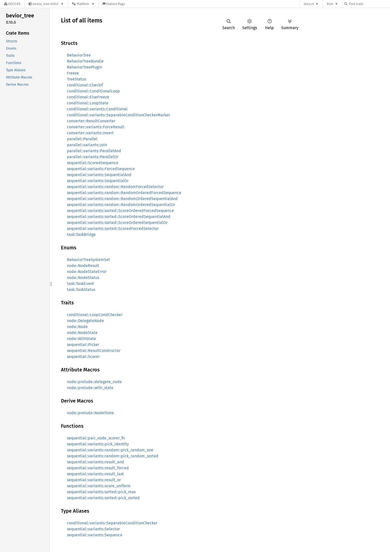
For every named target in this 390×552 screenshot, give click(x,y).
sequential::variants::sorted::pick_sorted (103, 497)
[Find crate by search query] (369, 4)
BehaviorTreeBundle (85, 61)
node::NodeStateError (86, 271)
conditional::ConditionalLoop (93, 91)
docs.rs (309, 4)
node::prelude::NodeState (90, 413)
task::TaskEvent (80, 283)
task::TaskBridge (81, 234)
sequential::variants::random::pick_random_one (110, 450)
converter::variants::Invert (90, 133)
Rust (330, 4)
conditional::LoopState (87, 103)
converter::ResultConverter (91, 121)
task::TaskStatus (81, 289)
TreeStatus (76, 79)
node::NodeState (82, 332)
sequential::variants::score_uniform (99, 485)
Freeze (73, 73)
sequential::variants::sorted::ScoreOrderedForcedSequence (120, 210)
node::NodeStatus (83, 277)
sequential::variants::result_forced (98, 468)
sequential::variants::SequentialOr (98, 180)
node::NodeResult (83, 265)
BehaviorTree (79, 55)
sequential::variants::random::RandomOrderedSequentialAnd (122, 198)
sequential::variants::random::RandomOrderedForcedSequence (124, 192)
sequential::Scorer (83, 356)
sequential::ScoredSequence (92, 162)
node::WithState (81, 338)
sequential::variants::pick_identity (98, 444)
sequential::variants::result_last (95, 474)
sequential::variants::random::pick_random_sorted (112, 456)
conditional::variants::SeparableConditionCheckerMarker (118, 115)
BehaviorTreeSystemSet (88, 259)
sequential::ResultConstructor (93, 350)
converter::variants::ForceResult (95, 127)
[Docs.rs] (12, 4)
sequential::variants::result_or (94, 480)
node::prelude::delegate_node (94, 381)
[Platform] (83, 4)
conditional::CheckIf (85, 85)
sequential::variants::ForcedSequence (101, 168)
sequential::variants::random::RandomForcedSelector (115, 186)
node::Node (77, 326)
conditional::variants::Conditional (97, 109)
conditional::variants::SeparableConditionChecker (112, 523)
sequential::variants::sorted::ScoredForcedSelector (113, 228)
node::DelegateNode (85, 320)
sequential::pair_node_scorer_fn (96, 438)
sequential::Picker (83, 344)
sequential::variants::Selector (93, 529)
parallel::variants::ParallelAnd (94, 150)
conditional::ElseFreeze (88, 97)
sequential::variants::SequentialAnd (99, 174)
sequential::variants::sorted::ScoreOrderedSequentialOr (117, 222)
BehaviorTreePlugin (84, 67)
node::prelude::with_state (90, 387)
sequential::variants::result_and (95, 462)
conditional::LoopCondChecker (94, 314)
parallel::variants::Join (87, 144)
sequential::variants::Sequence (94, 535)
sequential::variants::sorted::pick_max (101, 491)
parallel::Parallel (82, 139)
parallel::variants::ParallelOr (92, 156)
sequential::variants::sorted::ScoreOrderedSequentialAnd (118, 216)
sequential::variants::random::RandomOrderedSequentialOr (121, 204)
